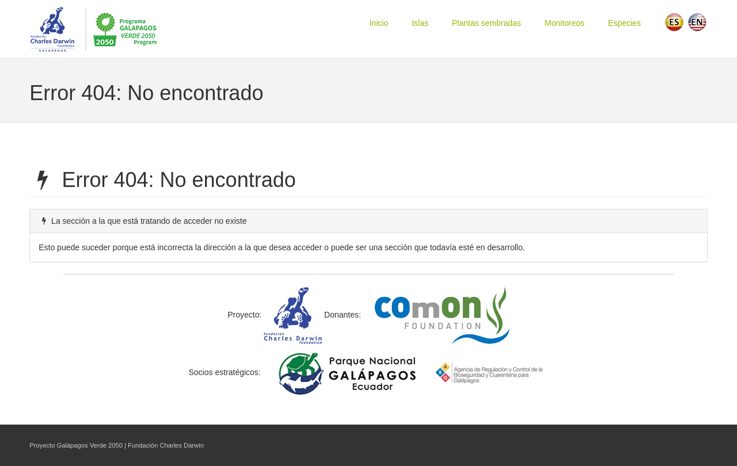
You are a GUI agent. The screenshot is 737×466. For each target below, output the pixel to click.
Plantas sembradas (486, 23)
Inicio (379, 23)
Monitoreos (564, 23)
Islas (420, 23)
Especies (624, 23)
